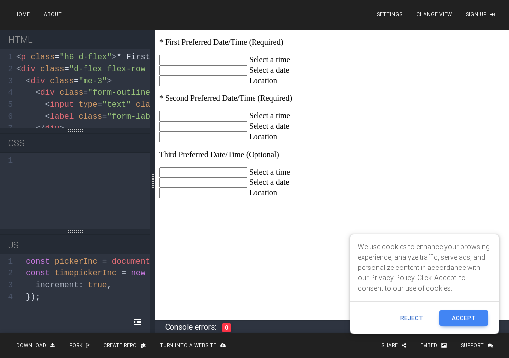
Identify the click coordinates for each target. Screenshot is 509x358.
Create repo (124, 345)
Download (35, 345)
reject (411, 318)
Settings (389, 14)
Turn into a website (193, 345)
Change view (434, 14)
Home (22, 14)
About (53, 14)
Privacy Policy (392, 277)
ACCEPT (464, 318)
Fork (79, 345)
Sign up (480, 14)
